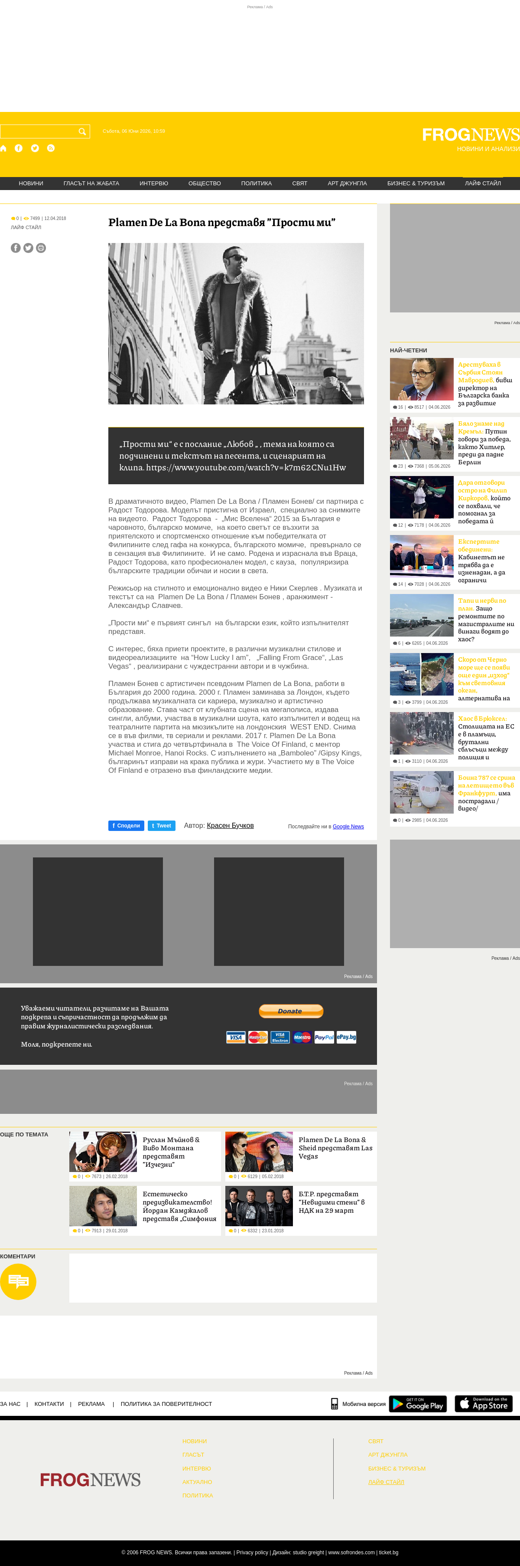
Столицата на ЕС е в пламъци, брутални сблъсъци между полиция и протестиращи (486, 741)
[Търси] (84, 131)
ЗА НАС (10, 1404)
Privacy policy (252, 1553)
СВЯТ (300, 183)
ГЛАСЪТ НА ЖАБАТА (91, 183)
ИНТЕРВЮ (154, 183)
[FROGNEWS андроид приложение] (418, 1403)
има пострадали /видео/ (486, 793)
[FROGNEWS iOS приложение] (484, 1403)
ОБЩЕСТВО (204, 183)
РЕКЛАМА (91, 1404)
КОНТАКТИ (49, 1404)
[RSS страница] (51, 148)
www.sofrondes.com (351, 1553)
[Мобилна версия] (358, 1403)
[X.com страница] (35, 148)
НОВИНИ (31, 183)
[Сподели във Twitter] (28, 248)
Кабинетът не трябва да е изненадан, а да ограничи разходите (481, 564)
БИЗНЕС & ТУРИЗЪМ (416, 183)
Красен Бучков (230, 825)
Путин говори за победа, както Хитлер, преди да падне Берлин (484, 443)
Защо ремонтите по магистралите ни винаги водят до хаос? (486, 620)
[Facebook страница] (19, 148)
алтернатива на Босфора (484, 682)
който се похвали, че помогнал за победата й (484, 502)
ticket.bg (389, 1553)
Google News (348, 827)
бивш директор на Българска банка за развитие (485, 384)
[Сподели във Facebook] (16, 248)
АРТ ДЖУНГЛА (347, 183)
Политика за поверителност (166, 1404)
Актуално (197, 1482)
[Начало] (3, 148)
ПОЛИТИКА (256, 183)
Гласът (193, 1455)
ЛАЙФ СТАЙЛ (483, 183)
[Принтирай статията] (41, 248)
